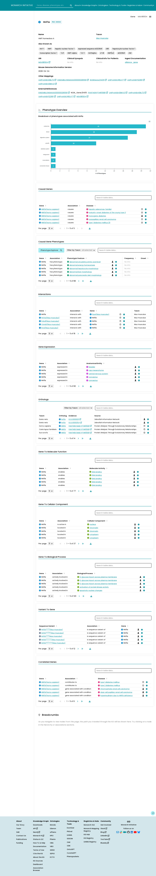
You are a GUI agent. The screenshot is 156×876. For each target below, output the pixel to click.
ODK (68, 846)
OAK (68, 842)
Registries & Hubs (134, 5)
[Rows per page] (51, 228)
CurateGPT (71, 853)
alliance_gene (131, 62)
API (35, 828)
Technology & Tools (117, 5)
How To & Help (39, 843)
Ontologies (103, 5)
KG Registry (88, 838)
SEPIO (52, 853)
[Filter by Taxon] (81, 250)
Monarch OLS (89, 825)
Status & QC (38, 839)
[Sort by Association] (79, 205)
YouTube (105, 839)
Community (148, 5)
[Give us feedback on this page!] (153, 813)
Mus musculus (102, 38)
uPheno (53, 832)
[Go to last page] (82, 281)
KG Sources (38, 861)
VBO (51, 846)
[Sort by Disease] (94, 205)
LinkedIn (105, 836)
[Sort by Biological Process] (94, 573)
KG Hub (87, 834)
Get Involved (106, 825)
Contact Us (21, 836)
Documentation (39, 846)
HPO (51, 836)
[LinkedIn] (132, 832)
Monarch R (38, 836)
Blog (103, 832)
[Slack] (121, 832)
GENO (52, 850)
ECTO (52, 857)
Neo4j (36, 832)
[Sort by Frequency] (135, 258)
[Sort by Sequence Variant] (56, 626)
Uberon (53, 828)
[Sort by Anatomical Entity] (103, 363)
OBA (51, 843)
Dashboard (37, 864)
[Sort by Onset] (147, 258)
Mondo (53, 825)
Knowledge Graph (89, 5)
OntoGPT (71, 849)
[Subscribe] (117, 832)
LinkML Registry (90, 842)
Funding (19, 843)
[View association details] (145, 209)
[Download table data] (89, 228)
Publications (21, 839)
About (78, 5)
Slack (104, 828)
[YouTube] (135, 832)
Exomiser (70, 828)
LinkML (69, 835)
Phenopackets (73, 856)
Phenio (53, 839)
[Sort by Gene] (45, 205)
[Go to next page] (78, 281)
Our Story (20, 825)
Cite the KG (38, 853)
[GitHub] (128, 832)
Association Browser (38, 869)
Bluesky (105, 843)
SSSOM (70, 838)
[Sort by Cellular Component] (106, 521)
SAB (17, 832)
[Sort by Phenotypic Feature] (85, 258)
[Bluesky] (138, 832)
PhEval (69, 831)
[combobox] (54, 5)
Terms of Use (38, 850)
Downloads (37, 825)
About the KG (38, 857)
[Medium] (124, 832)
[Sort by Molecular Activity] (106, 468)
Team (18, 828)
